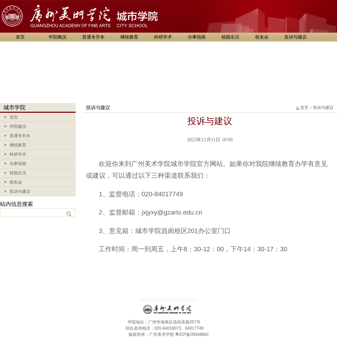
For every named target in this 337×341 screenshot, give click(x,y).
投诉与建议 (295, 37)
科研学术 (163, 37)
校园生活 (230, 37)
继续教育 (129, 37)
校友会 (262, 37)
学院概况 (57, 37)
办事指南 (197, 37)
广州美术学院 (161, 334)
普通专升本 (93, 37)
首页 (20, 37)
